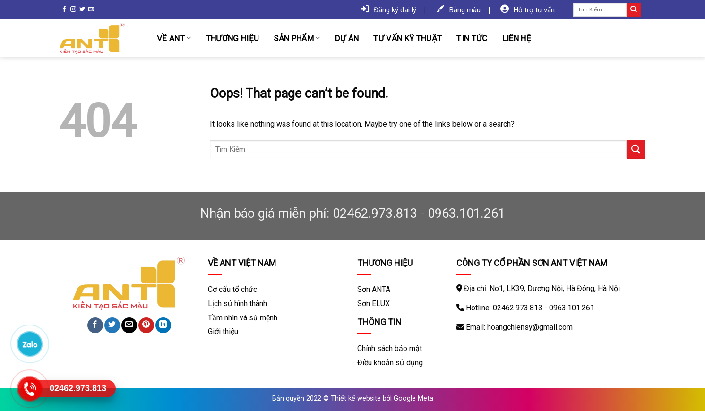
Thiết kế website (356, 398)
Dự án (347, 38)
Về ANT (174, 38)
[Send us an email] (91, 9)
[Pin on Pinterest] (146, 325)
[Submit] (634, 10)
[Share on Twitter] (112, 325)
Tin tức (471, 38)
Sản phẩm (297, 38)
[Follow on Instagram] (73, 9)
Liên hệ (516, 38)
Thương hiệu (232, 38)
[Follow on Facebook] (64, 9)
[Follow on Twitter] (82, 9)
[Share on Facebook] (95, 325)
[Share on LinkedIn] (163, 325)
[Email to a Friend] (129, 325)
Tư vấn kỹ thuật (407, 38)
